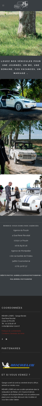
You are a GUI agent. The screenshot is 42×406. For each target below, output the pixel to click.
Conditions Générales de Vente (13, 333)
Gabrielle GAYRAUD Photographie (27, 275)
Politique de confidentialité (11, 331)
